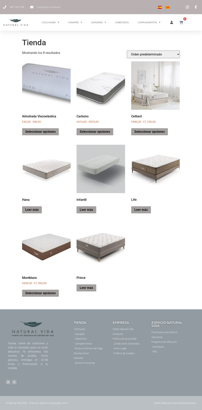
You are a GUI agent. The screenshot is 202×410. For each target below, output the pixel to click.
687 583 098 (17, 7)
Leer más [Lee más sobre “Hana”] (32, 210)
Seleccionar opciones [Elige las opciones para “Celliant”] (149, 132)
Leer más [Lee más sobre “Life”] (141, 210)
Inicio (25, 33)
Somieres (98, 22)
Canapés (75, 22)
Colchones (50, 22)
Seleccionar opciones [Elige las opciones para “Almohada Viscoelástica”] (40, 132)
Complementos (149, 22)
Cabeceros (122, 22)
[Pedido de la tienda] (153, 54)
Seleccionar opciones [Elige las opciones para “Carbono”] (95, 132)
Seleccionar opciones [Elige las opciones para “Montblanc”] (40, 293)
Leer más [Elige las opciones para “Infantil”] (86, 210)
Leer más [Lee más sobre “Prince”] (86, 288)
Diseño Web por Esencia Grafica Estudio (175, 403)
